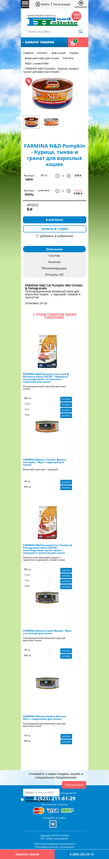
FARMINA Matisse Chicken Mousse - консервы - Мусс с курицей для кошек (45, 462)
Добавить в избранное (56, 236)
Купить (66, 399)
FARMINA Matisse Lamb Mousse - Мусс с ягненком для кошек (47, 632)
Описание (54, 249)
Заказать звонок (27, 854)
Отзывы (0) (54, 274)
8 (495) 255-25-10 (82, 854)
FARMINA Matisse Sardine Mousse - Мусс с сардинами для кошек (45, 717)
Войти (46, 4)
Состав (54, 255)
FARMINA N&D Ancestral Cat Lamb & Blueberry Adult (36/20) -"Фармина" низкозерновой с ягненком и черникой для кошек (46, 378)
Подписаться (74, 785)
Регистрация (61, 4)
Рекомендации (54, 268)
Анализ (54, 262)
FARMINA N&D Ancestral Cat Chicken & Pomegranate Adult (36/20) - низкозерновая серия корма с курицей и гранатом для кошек (47, 549)
